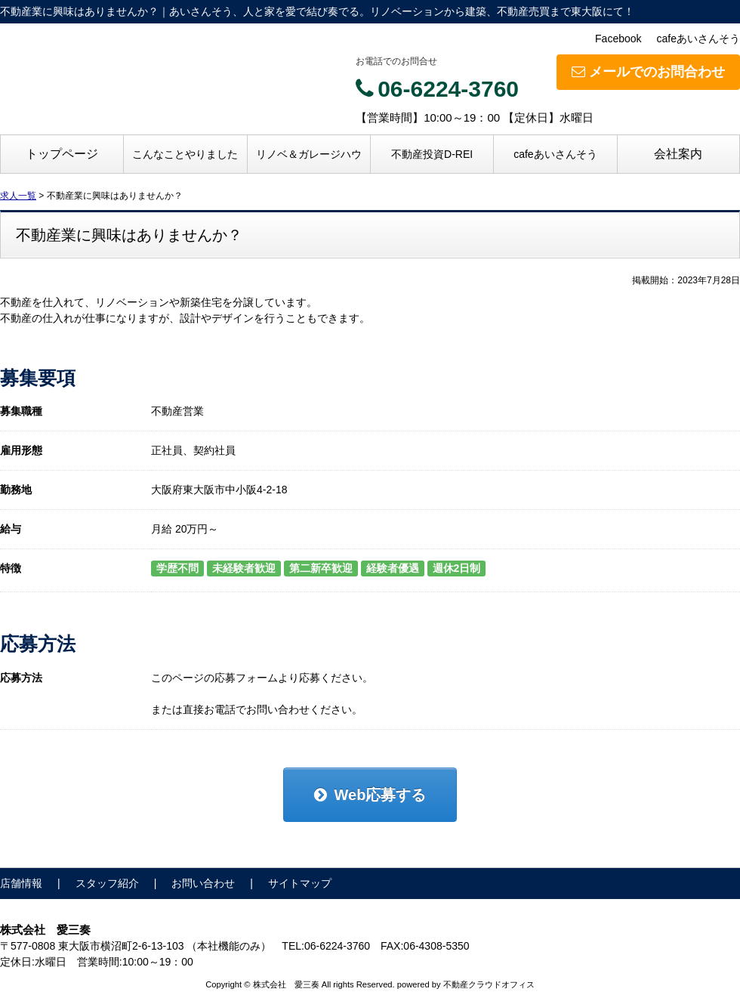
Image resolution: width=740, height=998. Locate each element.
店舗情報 (21, 883)
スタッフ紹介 (107, 883)
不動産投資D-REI (432, 154)
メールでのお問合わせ (648, 71)
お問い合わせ (203, 883)
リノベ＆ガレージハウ (309, 154)
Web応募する (370, 794)
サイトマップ (299, 883)
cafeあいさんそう (698, 38)
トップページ (62, 153)
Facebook (618, 38)
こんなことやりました (185, 154)
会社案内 (678, 153)
